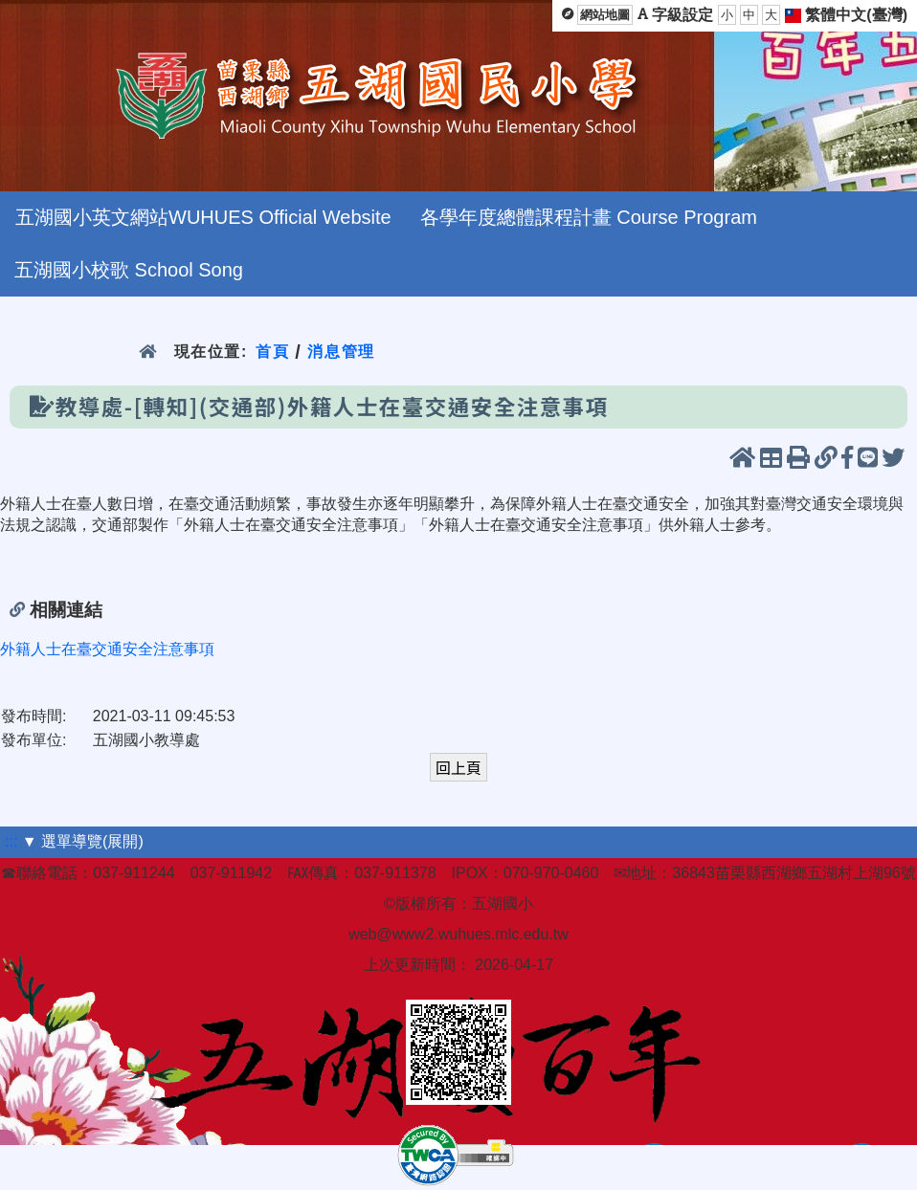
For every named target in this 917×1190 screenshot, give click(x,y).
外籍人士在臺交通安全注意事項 (107, 649)
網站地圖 (605, 15)
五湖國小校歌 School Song (128, 269)
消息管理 (341, 351)
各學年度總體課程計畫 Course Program (588, 217)
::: (11, 841)
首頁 (272, 351)
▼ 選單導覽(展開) (83, 841)
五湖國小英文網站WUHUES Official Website (203, 217)
